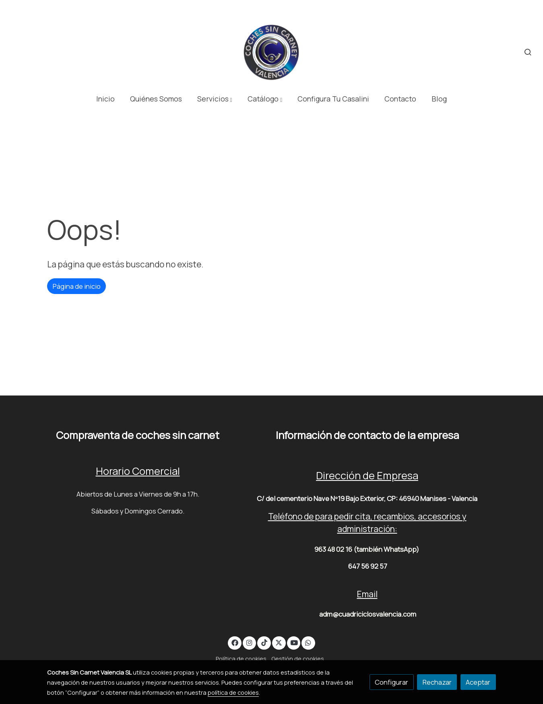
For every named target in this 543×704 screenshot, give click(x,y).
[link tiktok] (264, 642)
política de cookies (233, 692)
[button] (214, 99)
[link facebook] (235, 642)
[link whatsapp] (308, 642)
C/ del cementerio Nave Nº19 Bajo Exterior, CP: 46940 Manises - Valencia (367, 498)
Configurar (391, 682)
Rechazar (437, 682)
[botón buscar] (527, 52)
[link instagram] (249, 642)
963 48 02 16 (333, 549)
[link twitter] (279, 642)
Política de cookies (241, 658)
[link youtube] (294, 642)
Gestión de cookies (297, 658)
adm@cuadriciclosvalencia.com (367, 614)
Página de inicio (77, 286)
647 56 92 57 (367, 566)
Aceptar (478, 682)
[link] (271, 52)
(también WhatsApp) (386, 549)
